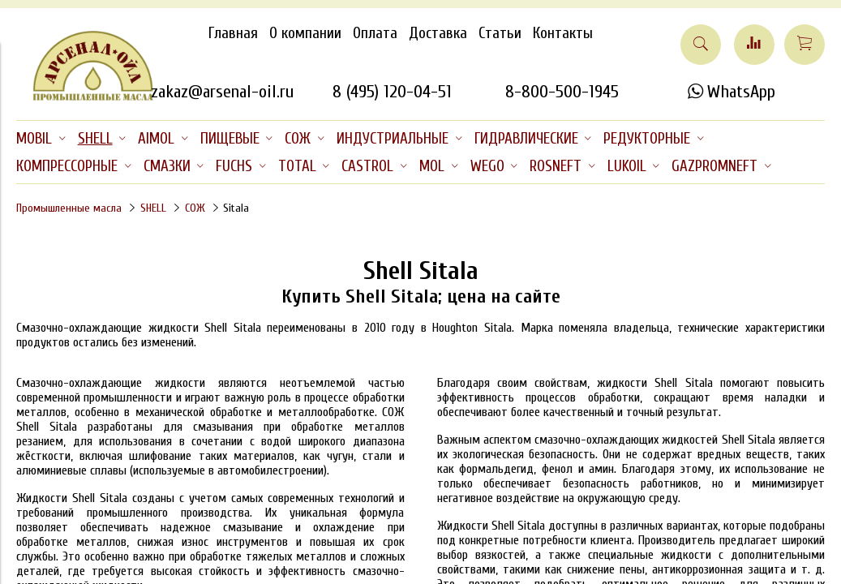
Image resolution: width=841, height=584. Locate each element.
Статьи (499, 33)
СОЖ (195, 208)
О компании (305, 33)
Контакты (563, 33)
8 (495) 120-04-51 (392, 91)
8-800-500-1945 (562, 91)
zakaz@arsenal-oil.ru (222, 91)
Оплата (375, 33)
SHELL (153, 208)
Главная (233, 33)
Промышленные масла (69, 208)
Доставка (438, 33)
